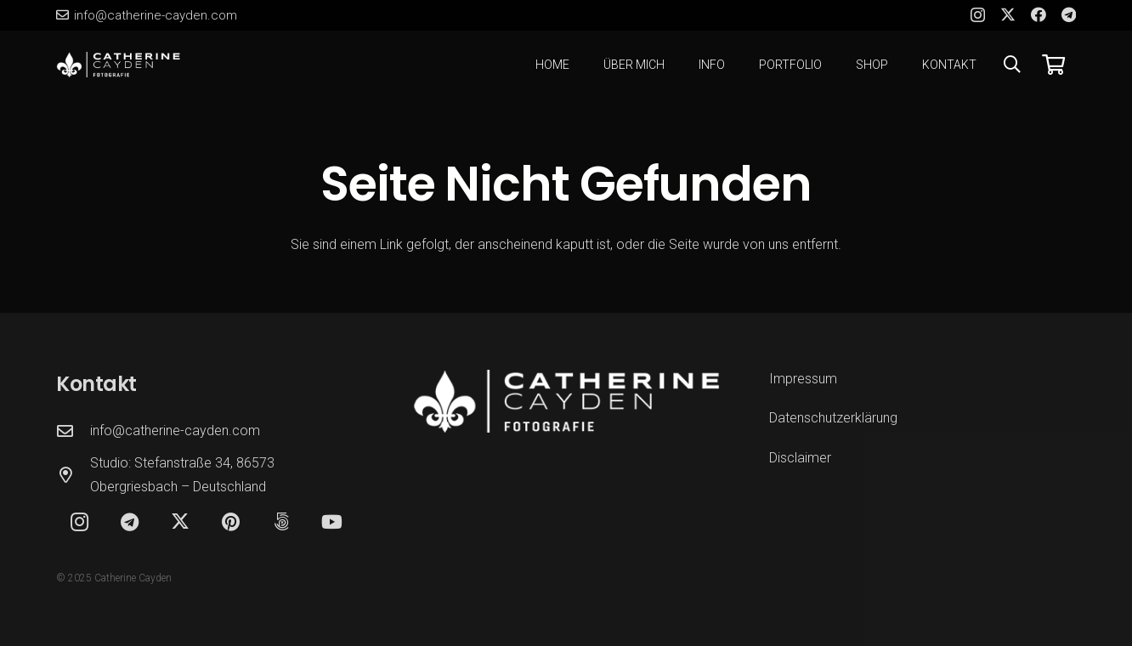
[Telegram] (1068, 14)
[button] (1012, 64)
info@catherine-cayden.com (175, 430)
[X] (1008, 14)
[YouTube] (331, 522)
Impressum (803, 379)
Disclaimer (800, 458)
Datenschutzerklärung (833, 418)
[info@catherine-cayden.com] (73, 430)
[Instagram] (978, 15)
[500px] (281, 522)
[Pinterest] (230, 522)
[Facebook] (1038, 14)
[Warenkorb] (1053, 65)
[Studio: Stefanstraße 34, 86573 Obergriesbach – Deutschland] (73, 475)
